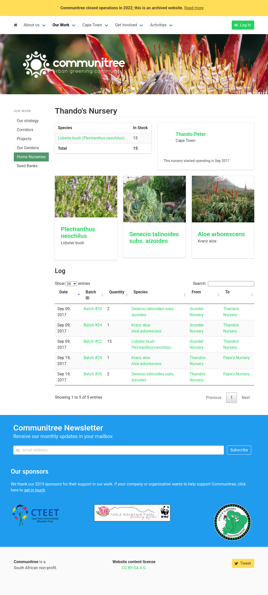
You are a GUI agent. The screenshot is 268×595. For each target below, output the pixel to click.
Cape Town (92, 25)
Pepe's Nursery (236, 357)
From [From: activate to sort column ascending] (196, 292)
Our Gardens (28, 147)
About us (32, 25)
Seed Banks (27, 165)
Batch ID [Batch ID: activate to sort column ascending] (91, 295)
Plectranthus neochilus (78, 232)
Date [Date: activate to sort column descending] (63, 292)
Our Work (61, 25)
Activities (158, 25)
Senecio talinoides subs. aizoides (154, 237)
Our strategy (28, 120)
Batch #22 (93, 341)
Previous (213, 397)
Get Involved (126, 25)
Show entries (72, 283)
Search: (223, 283)
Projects (24, 138)
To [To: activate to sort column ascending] (227, 292)
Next (246, 397)
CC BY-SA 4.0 (133, 567)
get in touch (34, 490)
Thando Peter (191, 134)
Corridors (25, 129)
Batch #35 (93, 308)
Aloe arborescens (221, 234)
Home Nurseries (31, 156)
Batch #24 (93, 325)
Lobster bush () (91, 138)
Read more (194, 8)
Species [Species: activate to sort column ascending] (140, 292)
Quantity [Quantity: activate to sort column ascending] (116, 292)
